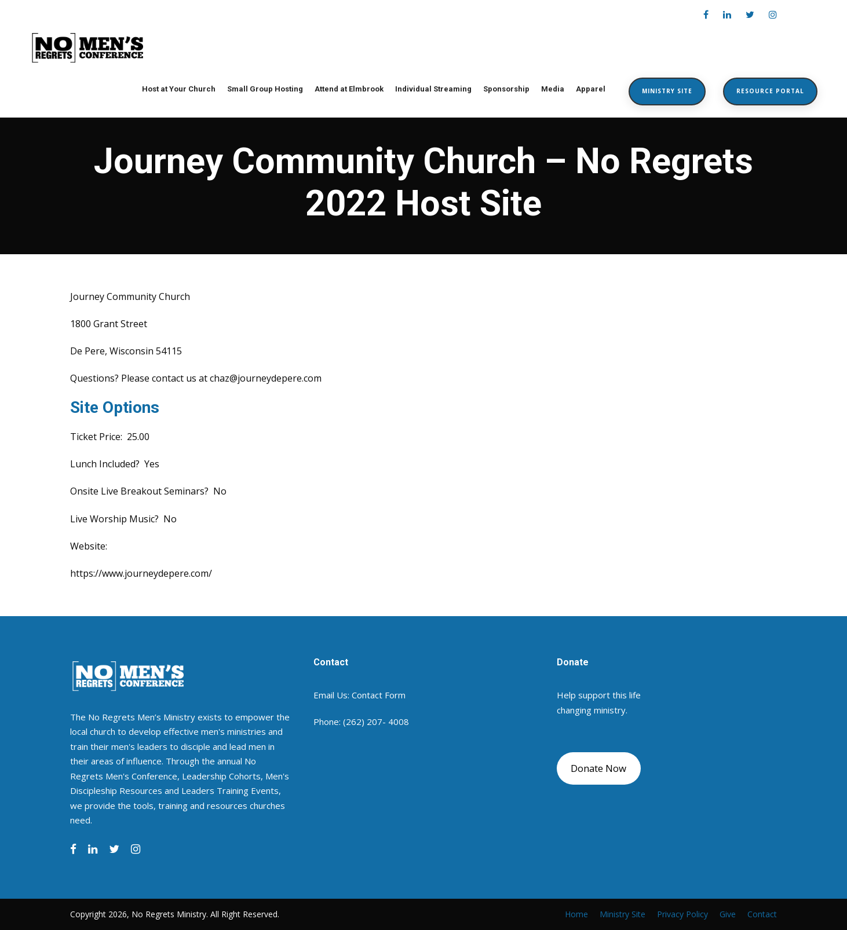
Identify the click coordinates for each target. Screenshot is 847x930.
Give (728, 914)
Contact (762, 914)
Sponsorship (506, 89)
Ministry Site (667, 91)
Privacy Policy (682, 914)
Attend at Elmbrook (349, 89)
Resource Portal (770, 91)
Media (552, 89)
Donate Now (598, 768)
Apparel (590, 89)
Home (576, 914)
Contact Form (379, 695)
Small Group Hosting (265, 89)
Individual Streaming (433, 89)
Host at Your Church (179, 89)
